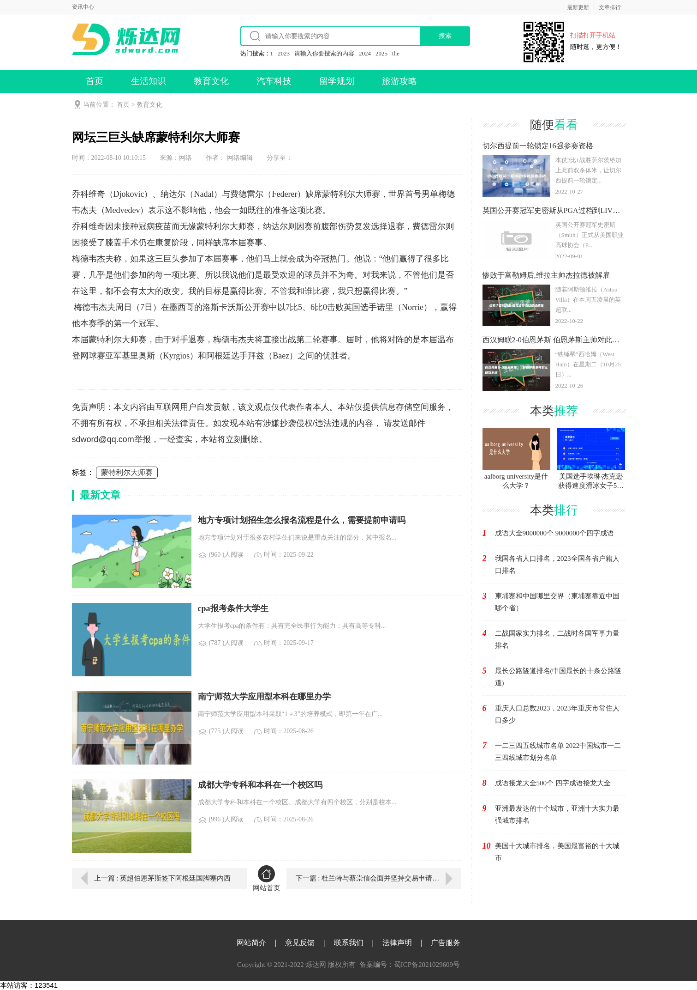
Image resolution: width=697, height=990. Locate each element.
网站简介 (251, 943)
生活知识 (148, 81)
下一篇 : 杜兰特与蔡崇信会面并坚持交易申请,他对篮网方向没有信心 (378, 878)
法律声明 (397, 943)
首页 (94, 81)
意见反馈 (300, 943)
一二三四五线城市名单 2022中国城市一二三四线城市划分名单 (558, 751)
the (395, 53)
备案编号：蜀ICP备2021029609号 (409, 964)
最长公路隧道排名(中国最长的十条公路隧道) (558, 676)
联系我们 (348, 943)
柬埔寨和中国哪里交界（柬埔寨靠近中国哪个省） (557, 602)
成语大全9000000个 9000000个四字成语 (554, 533)
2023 (284, 53)
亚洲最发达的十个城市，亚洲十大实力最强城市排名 (557, 814)
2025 (381, 53)
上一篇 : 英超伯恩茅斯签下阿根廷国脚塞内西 (162, 878)
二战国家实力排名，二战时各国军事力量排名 (557, 639)
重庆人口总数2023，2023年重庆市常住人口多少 (557, 714)
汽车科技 (274, 81)
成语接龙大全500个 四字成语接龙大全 (553, 783)
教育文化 (211, 81)
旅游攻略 (399, 81)
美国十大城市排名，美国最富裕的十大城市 (557, 852)
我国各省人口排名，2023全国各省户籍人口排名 (557, 564)
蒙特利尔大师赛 (127, 472)
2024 (365, 53)
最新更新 (578, 7)
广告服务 (445, 943)
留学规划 (336, 81)
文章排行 (610, 7)
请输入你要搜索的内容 (324, 53)
